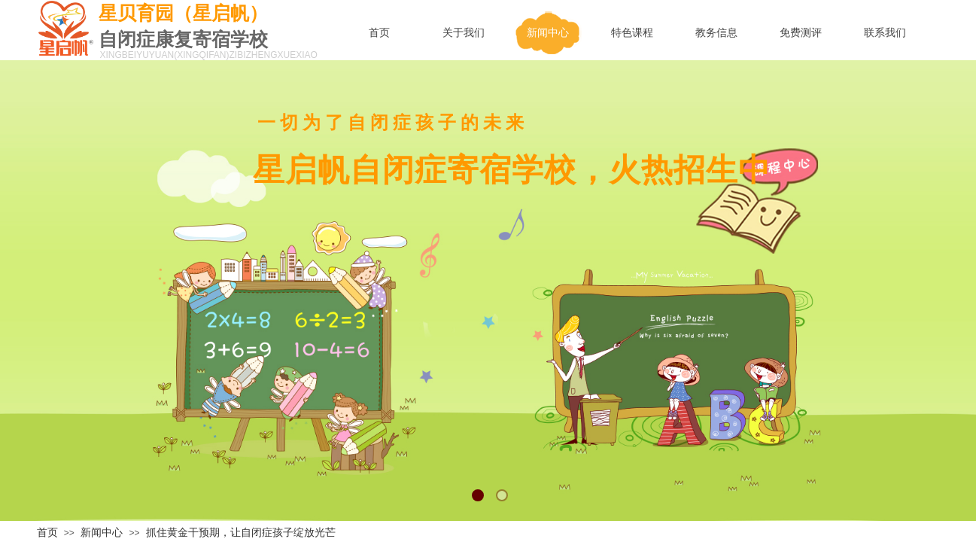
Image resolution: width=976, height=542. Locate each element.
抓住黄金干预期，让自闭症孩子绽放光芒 (241, 532)
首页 (47, 532)
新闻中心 (102, 532)
